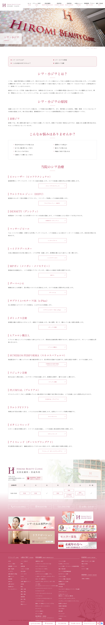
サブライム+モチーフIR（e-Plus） (52, 310)
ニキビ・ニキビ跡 (25, 568)
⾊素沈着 (23, 566)
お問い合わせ (11, 584)
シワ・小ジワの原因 (61, 60)
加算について (11, 576)
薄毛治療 (61, 611)
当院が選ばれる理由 (12, 574)
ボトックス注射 (52, 327)
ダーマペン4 (52, 292)
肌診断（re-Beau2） (63, 603)
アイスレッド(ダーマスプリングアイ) (67, 598)
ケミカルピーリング (39, 590)
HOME (87, 48)
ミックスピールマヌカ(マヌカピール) (43, 598)
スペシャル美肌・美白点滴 (64, 579)
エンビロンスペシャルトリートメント (43, 588)
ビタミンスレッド (52, 434)
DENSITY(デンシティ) (40, 571)
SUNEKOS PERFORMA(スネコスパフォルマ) (44, 620)
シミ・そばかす (24, 561)
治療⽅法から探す (39, 561)
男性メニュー (24, 604)
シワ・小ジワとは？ (18, 60)
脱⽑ (22, 586)
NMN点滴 (61, 586)
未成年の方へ (11, 586)
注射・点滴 (23, 589)
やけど (82, 566)
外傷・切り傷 (84, 563)
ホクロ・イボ (24, 579)
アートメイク (61, 613)
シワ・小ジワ (24, 574)
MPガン (52, 275)
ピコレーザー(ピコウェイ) (52, 186)
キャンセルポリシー (12, 589)
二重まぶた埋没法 (85, 578)
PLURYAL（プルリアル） (52, 399)
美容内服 (23, 596)
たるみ (22, 576)
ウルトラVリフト (52, 416)
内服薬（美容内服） (63, 606)
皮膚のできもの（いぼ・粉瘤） (88, 561)
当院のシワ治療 (59, 63)
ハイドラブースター (52, 258)
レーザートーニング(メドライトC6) (43, 563)
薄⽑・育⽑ (23, 591)
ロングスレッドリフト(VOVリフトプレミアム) (69, 601)
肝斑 (22, 563)
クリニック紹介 (11, 563)
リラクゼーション (62, 616)
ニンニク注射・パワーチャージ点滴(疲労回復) (69, 566)
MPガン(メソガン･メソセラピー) (42, 606)
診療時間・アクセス (12, 566)
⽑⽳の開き (23, 571)
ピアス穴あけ (61, 608)
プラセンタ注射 (62, 576)
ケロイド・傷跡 (84, 568)
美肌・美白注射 (62, 568)
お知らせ (10, 581)
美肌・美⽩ (23, 594)
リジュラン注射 (52, 382)
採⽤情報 (10, 579)
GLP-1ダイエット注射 (63, 574)
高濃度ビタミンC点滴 (63, 581)
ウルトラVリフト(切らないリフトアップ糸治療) (69, 589)
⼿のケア (23, 601)
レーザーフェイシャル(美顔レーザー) (43, 574)
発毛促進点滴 (61, 584)
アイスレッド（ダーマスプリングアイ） (52, 451)
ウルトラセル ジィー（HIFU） (52, 203)
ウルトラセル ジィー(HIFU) (41, 568)
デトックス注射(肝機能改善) (65, 571)
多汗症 (22, 584)
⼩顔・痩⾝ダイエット (26, 581)
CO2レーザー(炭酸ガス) (40, 579)
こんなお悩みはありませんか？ (21, 63)
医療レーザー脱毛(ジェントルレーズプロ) (44, 603)
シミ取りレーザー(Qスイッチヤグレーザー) (44, 576)
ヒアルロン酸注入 (52, 347)
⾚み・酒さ (23, 599)
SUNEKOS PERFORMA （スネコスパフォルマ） (52, 364)
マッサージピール (52, 240)
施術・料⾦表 (11, 568)
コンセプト (10, 571)
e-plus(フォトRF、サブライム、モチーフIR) (45, 581)
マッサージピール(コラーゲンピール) (43, 593)
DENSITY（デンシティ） (52, 220)
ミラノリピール (38, 596)
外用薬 (60, 618)
